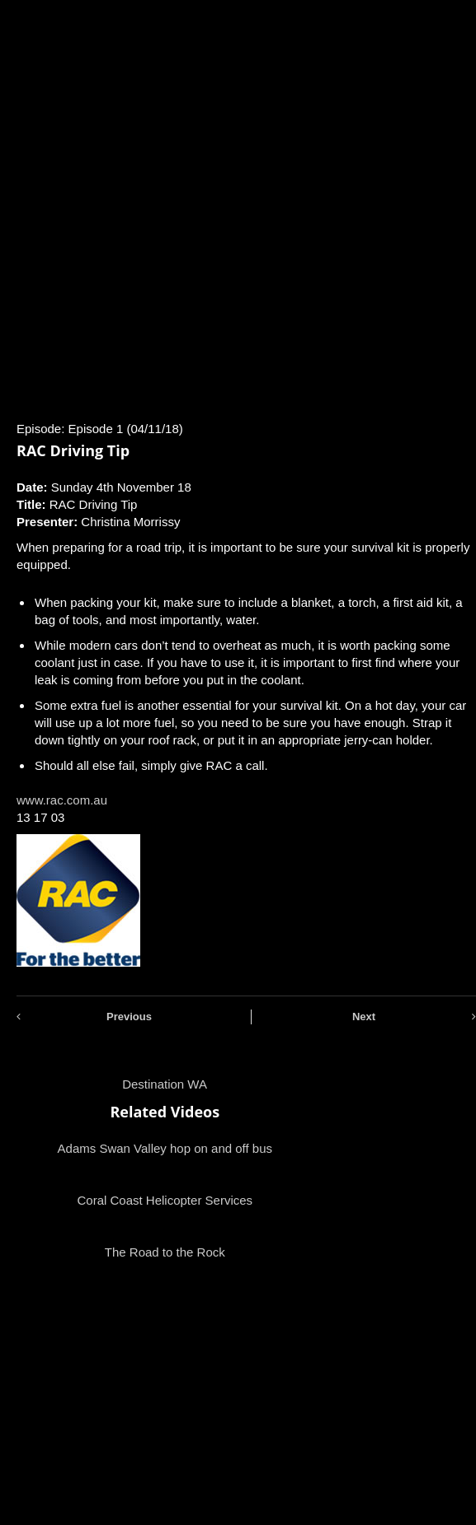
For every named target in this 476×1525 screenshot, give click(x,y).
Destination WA (164, 1084)
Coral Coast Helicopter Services (164, 1200)
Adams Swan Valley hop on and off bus (165, 1148)
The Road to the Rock (165, 1252)
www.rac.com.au (61, 800)
